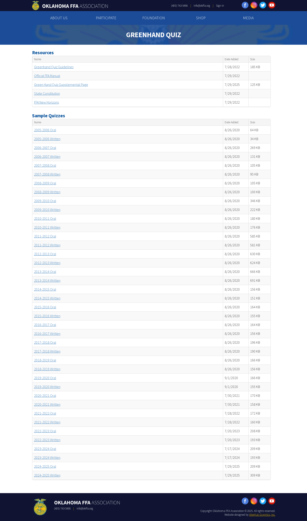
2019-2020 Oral (45, 378)
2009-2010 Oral (45, 201)
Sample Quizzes (48, 116)
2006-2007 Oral (45, 147)
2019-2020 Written (47, 386)
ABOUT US (59, 17)
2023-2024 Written (47, 457)
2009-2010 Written (47, 209)
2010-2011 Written (47, 227)
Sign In (220, 6)
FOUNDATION (153, 17)
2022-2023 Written (47, 440)
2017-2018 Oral (45, 342)
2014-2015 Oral (45, 289)
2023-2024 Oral (45, 448)
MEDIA (248, 17)
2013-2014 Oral (45, 271)
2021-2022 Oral (45, 413)
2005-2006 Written (47, 139)
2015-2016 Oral (45, 307)
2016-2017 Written (47, 333)
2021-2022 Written (47, 422)
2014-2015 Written (47, 298)
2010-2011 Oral (45, 218)
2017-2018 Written (47, 351)
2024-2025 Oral (45, 466)
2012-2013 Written (47, 262)
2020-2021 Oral (45, 395)
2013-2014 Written (47, 280)
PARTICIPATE (106, 17)
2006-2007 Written (47, 156)
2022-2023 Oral (45, 431)
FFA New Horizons (46, 102)
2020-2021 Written (47, 404)
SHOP (201, 17)
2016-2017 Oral (45, 324)
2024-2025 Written (47, 475)
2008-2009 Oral (45, 183)
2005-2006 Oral (45, 130)
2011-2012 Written (47, 245)
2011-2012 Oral (45, 236)
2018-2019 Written (47, 369)
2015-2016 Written (47, 316)
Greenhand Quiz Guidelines (53, 67)
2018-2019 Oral (45, 360)
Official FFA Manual (47, 75)
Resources (43, 53)
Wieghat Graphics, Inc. (262, 515)
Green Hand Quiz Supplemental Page (61, 84)
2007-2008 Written (47, 174)
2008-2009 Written (47, 192)
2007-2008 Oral (45, 165)
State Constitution (47, 93)
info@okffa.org (202, 6)
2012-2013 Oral (45, 254)
